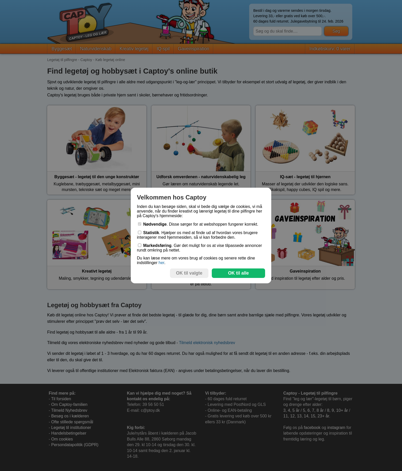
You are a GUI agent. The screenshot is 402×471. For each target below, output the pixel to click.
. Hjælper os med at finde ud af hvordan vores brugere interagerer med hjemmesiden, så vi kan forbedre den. (197, 235)
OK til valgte (189, 273)
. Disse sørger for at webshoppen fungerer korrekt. (198, 224)
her (161, 262)
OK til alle (238, 273)
